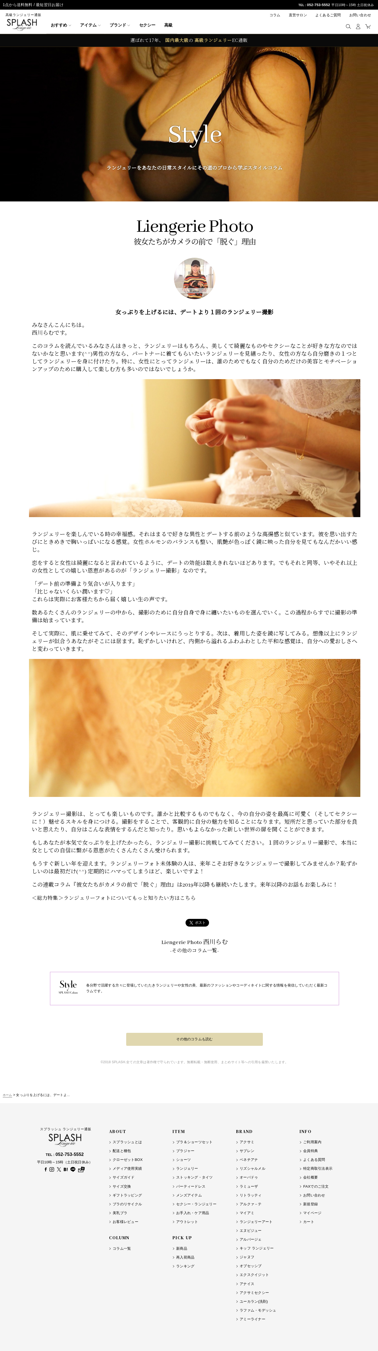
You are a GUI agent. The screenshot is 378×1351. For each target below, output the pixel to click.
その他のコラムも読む (194, 1039)
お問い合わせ (360, 15)
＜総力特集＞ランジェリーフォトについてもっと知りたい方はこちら (118, 898)
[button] (348, 26)
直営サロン (298, 15)
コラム (275, 15)
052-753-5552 (317, 4)
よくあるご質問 (328, 15)
